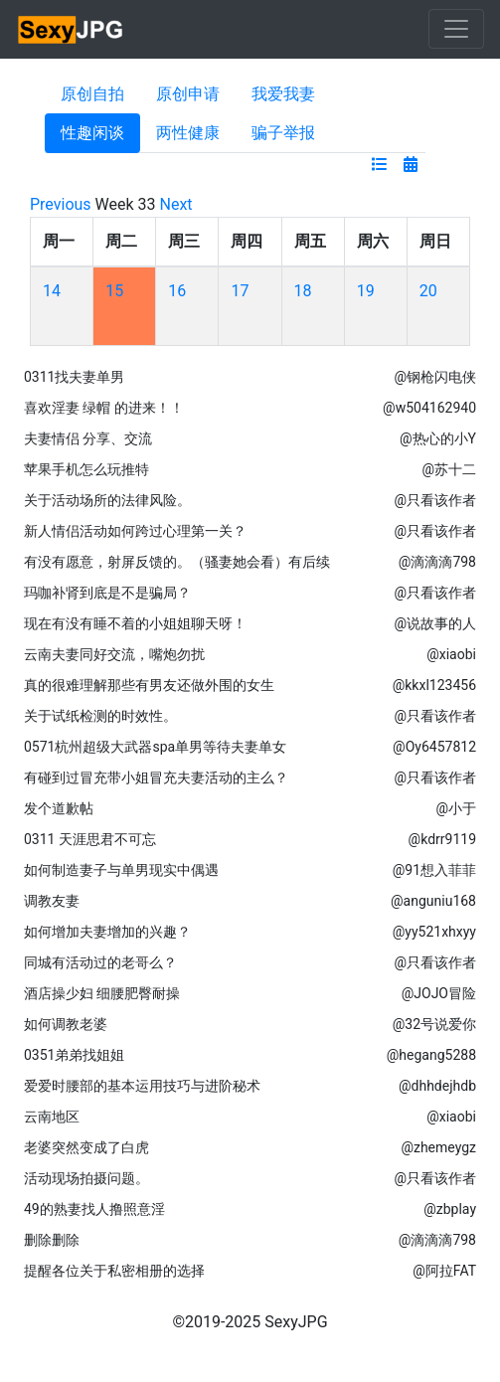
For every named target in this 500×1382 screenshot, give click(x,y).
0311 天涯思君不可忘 (90, 839)
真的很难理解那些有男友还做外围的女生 (149, 685)
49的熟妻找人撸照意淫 (94, 1209)
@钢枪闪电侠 (435, 377)
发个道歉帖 (58, 808)
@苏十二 (448, 469)
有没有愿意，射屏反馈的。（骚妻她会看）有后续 (177, 562)
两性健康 (188, 132)
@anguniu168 (433, 901)
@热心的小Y (438, 438)
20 (428, 290)
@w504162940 (429, 408)
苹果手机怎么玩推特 (86, 469)
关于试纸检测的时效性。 (100, 716)
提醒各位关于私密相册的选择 (114, 1271)
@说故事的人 (435, 623)
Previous (60, 204)
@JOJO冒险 (439, 993)
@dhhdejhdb (437, 1086)
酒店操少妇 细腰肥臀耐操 (102, 993)
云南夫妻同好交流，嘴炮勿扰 (114, 654)
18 (303, 290)
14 (52, 290)
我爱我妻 (283, 94)
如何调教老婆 (65, 1024)
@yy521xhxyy (434, 932)
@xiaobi (451, 654)
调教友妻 (52, 901)
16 (177, 290)
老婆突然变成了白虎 (86, 1147)
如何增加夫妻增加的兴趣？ (107, 932)
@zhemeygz (438, 1147)
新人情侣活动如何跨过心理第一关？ (135, 531)
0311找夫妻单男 (74, 377)
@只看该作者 (435, 500)
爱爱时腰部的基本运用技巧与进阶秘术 (142, 1086)
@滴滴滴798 (437, 562)
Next (176, 204)
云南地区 (52, 1116)
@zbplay (449, 1209)
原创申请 (188, 94)
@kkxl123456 (434, 685)
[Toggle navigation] (456, 29)
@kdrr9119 (442, 839)
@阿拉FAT (444, 1271)
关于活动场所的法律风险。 (107, 500)
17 (240, 290)
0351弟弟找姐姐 (74, 1055)
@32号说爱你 (434, 1024)
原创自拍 (92, 94)
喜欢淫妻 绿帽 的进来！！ (104, 408)
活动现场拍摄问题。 (86, 1178)
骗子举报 (283, 132)
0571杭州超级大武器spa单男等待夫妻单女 (155, 747)
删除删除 (52, 1240)
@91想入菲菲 (434, 870)
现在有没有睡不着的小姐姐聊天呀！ (135, 623)
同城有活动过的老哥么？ (100, 962)
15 (114, 290)
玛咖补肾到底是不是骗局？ (107, 593)
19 (366, 290)
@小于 (455, 808)
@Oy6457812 (434, 747)
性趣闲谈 (92, 132)
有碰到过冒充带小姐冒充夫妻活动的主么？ (156, 777)
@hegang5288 (431, 1055)
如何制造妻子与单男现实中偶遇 (121, 870)
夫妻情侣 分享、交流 (88, 438)
